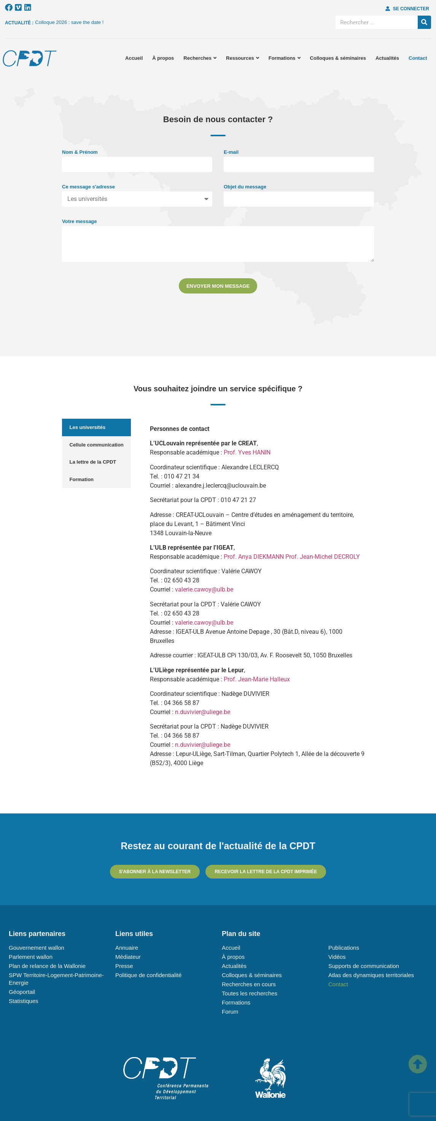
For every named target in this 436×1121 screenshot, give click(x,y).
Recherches (199, 58)
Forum (230, 1011)
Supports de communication (363, 966)
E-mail (231, 152)
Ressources (242, 58)
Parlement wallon (31, 957)
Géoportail (22, 992)
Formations (285, 58)
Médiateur (128, 957)
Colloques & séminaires (338, 58)
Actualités (387, 58)
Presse (124, 966)
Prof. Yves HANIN (247, 452)
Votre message (79, 221)
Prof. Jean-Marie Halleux (257, 679)
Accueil (134, 58)
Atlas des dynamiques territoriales (371, 975)
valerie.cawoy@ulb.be (204, 589)
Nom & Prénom (80, 152)
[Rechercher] (424, 22)
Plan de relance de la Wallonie (47, 966)
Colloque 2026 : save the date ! (69, 22)
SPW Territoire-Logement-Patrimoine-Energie (56, 979)
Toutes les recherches (249, 993)
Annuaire (126, 947)
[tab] (96, 427)
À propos (163, 58)
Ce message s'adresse (88, 187)
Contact (418, 58)
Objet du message (245, 187)
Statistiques (23, 1001)
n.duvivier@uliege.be (202, 712)
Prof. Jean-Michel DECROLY (322, 556)
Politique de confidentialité (148, 975)
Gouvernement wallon (36, 947)
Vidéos (337, 957)
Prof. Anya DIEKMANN (254, 556)
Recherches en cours (249, 984)
